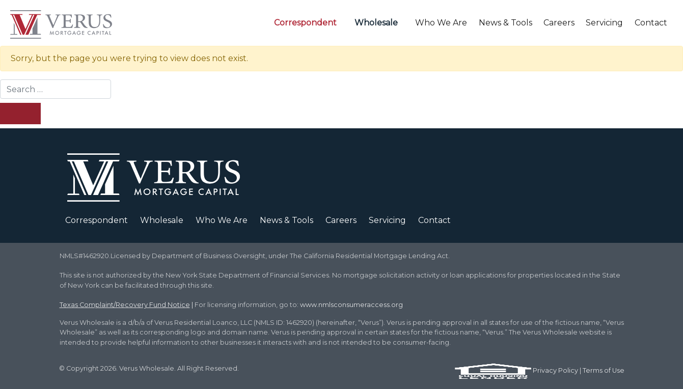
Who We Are (441, 22)
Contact (651, 22)
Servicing (604, 22)
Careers (559, 22)
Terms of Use (603, 370)
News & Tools (505, 22)
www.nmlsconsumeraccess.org (351, 305)
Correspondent (305, 22)
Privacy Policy (555, 370)
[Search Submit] (20, 113)
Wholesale (376, 22)
